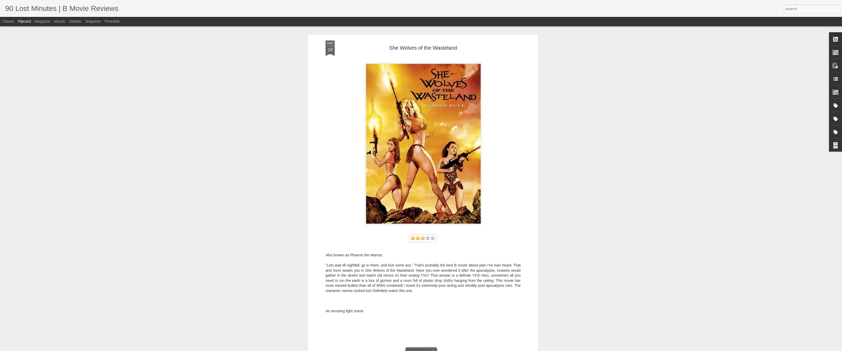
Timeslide (112, 21)
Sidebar (75, 21)
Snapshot (93, 21)
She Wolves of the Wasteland (423, 48)
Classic (8, 21)
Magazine (42, 21)
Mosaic (59, 21)
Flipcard (24, 21)
